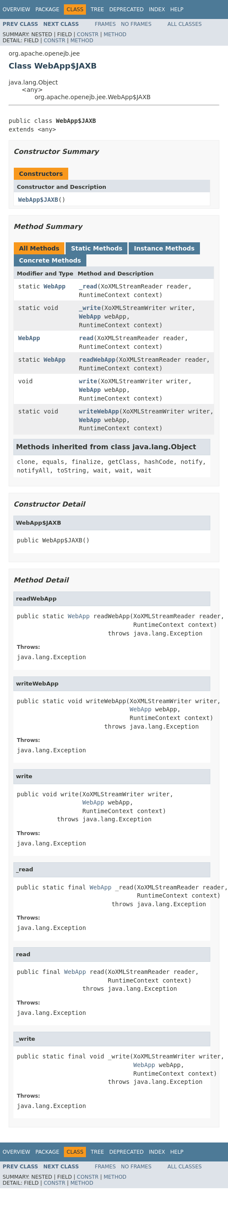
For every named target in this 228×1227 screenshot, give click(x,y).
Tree (97, 9)
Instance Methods (164, 248)
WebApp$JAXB (38, 199)
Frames (105, 24)
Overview (16, 9)
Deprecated (126, 9)
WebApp (55, 286)
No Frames (136, 24)
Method (115, 34)
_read (88, 286)
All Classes (185, 24)
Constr (87, 34)
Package (47, 9)
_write (90, 307)
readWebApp (97, 359)
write (88, 381)
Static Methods (96, 248)
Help (177, 9)
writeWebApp (99, 411)
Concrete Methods (50, 260)
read (86, 338)
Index (157, 9)
